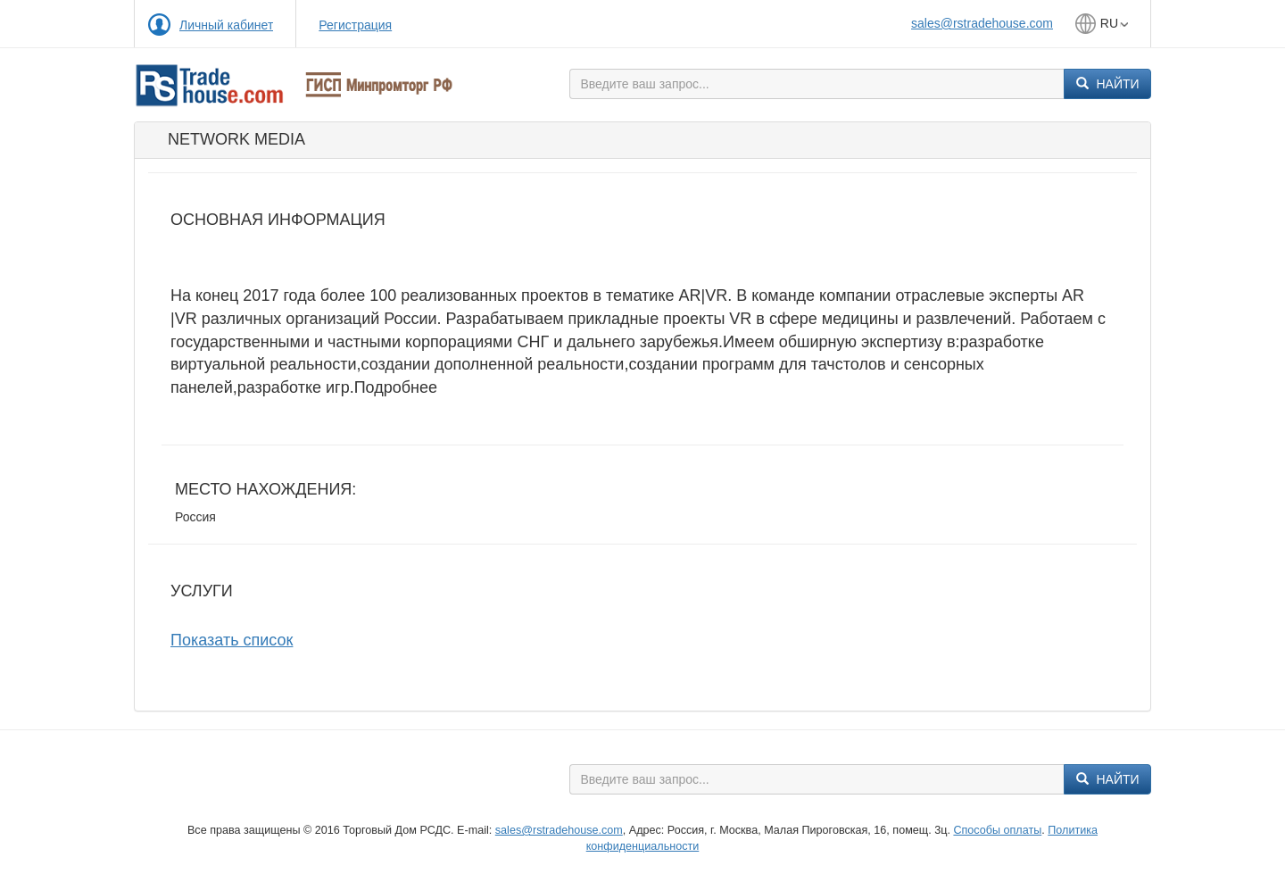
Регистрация (355, 25)
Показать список (231, 640)
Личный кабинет (226, 25)
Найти (1108, 84)
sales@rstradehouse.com (982, 23)
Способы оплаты (997, 830)
